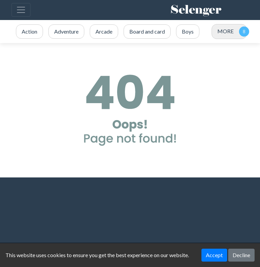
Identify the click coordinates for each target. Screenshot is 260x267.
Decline (241, 255)
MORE (225, 31)
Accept (214, 255)
